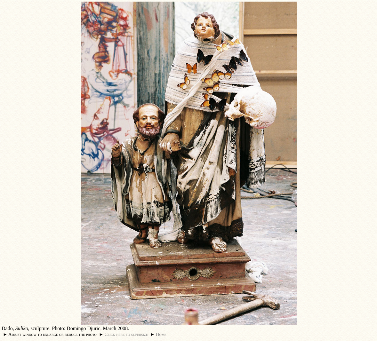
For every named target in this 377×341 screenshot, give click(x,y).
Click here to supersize (126, 334)
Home (161, 334)
